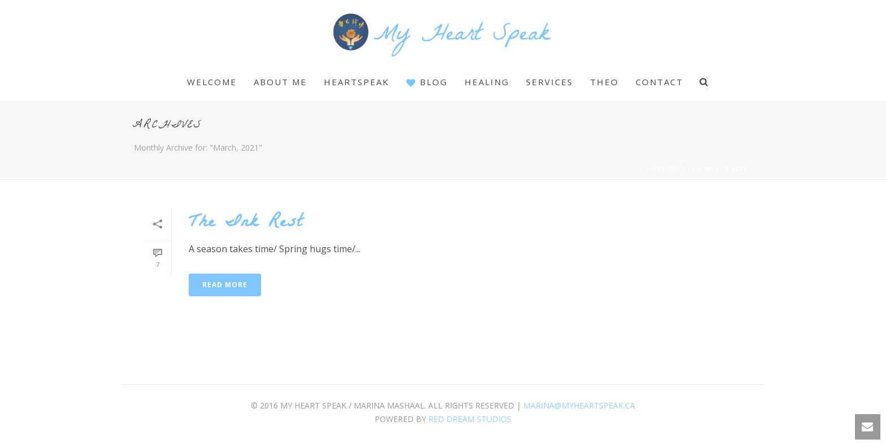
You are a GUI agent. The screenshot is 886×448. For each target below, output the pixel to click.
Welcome (212, 81)
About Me (280, 81)
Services (549, 81)
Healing (486, 81)
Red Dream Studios (469, 419)
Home (634, 169)
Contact (659, 81)
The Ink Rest (245, 223)
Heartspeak (356, 81)
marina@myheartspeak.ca (579, 405)
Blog (427, 81)
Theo (604, 81)
